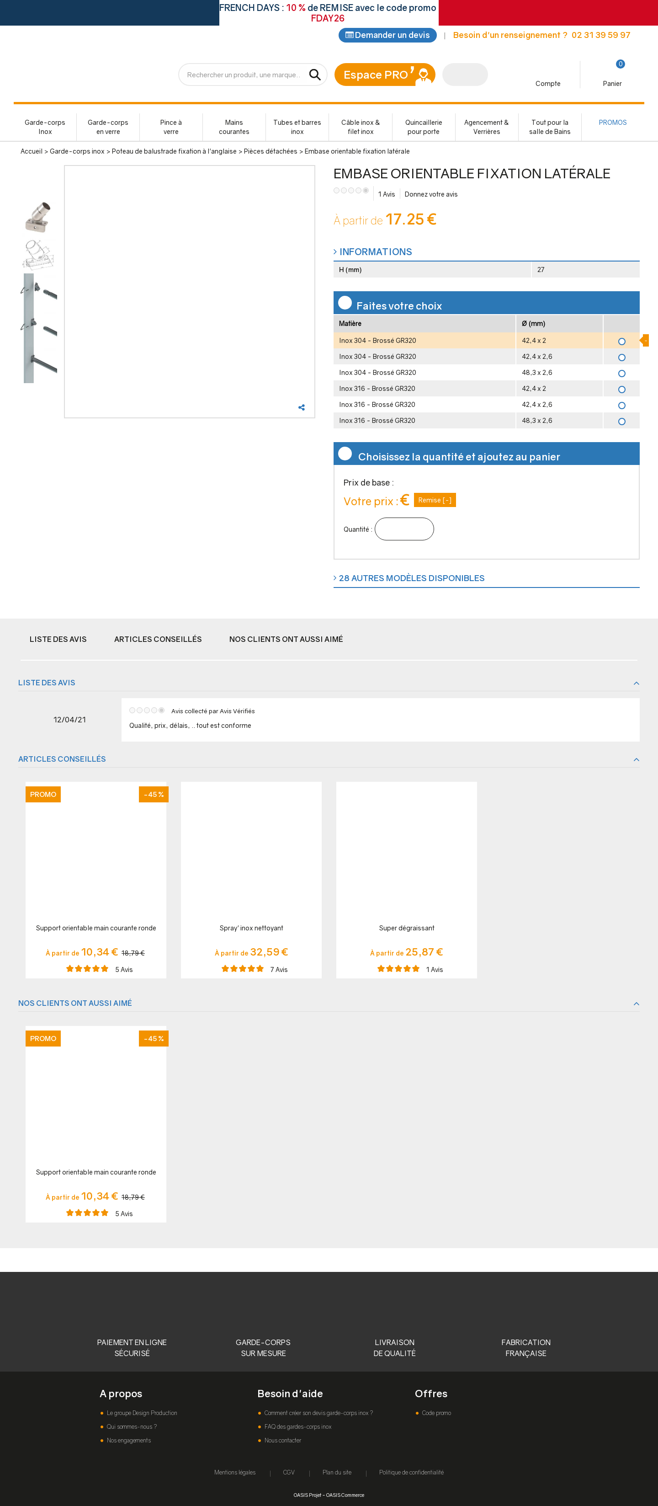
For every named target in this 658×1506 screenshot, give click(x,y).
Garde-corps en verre (108, 127)
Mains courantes (234, 127)
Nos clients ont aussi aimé (286, 640)
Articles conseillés (158, 640)
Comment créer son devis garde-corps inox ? (318, 1413)
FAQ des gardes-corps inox (297, 1426)
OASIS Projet (307, 1495)
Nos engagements (128, 1440)
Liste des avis (58, 640)
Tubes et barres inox (297, 127)
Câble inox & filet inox (360, 127)
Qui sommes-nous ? (131, 1426)
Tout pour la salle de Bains (550, 127)
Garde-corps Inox (45, 127)
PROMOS (613, 123)
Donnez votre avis (431, 195)
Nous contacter (282, 1440)
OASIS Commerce (345, 1495)
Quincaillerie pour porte (423, 127)
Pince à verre (171, 127)
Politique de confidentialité (411, 1472)
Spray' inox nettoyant (251, 929)
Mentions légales (234, 1472)
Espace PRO (376, 75)
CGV (289, 1472)
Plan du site (337, 1472)
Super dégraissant (407, 929)
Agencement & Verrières (486, 127)
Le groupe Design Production (141, 1413)
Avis (386, 195)
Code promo (436, 1413)
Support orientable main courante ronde (96, 929)
